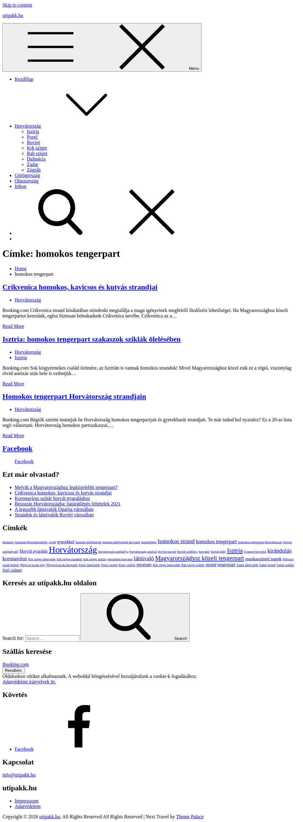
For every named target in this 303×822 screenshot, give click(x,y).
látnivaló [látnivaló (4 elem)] (144, 558)
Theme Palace (190, 816)
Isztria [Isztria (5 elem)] (235, 550)
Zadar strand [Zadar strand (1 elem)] (267, 565)
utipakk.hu (12, 15)
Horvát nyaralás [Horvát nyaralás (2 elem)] (34, 551)
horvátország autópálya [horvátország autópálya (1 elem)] (113, 551)
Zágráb (34, 169)
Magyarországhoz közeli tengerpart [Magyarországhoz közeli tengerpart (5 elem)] (199, 558)
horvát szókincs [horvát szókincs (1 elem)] (187, 551)
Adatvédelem (28, 806)
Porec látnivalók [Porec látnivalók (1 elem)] (89, 565)
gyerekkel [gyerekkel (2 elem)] (65, 541)
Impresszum (26, 800)
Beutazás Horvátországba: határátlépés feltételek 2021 (67, 503)
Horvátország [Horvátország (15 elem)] (73, 549)
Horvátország (73, 126)
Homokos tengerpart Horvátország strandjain (74, 396)
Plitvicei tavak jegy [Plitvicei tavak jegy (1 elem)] (32, 565)
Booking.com (15, 664)
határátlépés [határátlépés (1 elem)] (149, 542)
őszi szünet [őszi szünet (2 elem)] (12, 570)
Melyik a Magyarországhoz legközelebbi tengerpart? (66, 487)
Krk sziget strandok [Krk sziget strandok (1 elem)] (69, 559)
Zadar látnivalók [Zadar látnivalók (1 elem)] (247, 565)
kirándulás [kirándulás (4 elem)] (279, 550)
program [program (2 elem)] (144, 564)
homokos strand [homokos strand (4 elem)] (176, 541)
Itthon (20, 186)
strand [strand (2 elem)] (211, 564)
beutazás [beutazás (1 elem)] (8, 542)
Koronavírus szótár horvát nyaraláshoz (52, 498)
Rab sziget (37, 153)
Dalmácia (36, 158)
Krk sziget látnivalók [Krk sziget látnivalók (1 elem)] (41, 559)
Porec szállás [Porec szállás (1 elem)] (127, 565)
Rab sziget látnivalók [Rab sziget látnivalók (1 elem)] (166, 565)
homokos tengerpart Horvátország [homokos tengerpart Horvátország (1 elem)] (260, 542)
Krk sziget (37, 148)
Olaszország (26, 180)
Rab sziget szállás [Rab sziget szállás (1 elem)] (193, 565)
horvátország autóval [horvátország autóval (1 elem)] (143, 551)
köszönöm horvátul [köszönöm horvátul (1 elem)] (120, 559)
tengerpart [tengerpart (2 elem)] (226, 564)
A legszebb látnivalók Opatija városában (54, 509)
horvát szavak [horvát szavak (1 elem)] (167, 551)
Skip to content (17, 5)
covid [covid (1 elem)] (52, 542)
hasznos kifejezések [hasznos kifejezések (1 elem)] (88, 542)
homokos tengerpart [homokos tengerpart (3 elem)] (216, 541)
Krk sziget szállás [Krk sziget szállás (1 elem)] (94, 559)
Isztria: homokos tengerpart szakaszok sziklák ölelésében (91, 339)
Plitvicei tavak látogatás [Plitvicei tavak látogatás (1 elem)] (61, 565)
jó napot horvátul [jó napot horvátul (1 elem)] (255, 551)
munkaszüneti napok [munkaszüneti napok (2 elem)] (263, 558)
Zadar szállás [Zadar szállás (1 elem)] (285, 565)
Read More (13, 326)
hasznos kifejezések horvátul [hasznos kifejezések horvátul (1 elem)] (121, 542)
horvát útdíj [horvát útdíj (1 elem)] (218, 551)
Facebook (17, 448)
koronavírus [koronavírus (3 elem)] (14, 559)
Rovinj (33, 142)
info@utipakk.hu (19, 775)
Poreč (32, 137)
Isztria (33, 131)
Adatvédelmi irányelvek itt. (29, 681)
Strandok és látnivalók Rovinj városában (54, 514)
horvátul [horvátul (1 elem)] (204, 551)
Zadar (32, 164)
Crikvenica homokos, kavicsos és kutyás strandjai (79, 287)
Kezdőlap (24, 79)
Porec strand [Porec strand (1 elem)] (109, 565)
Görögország (27, 175)
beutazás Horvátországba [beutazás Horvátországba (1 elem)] (31, 542)
